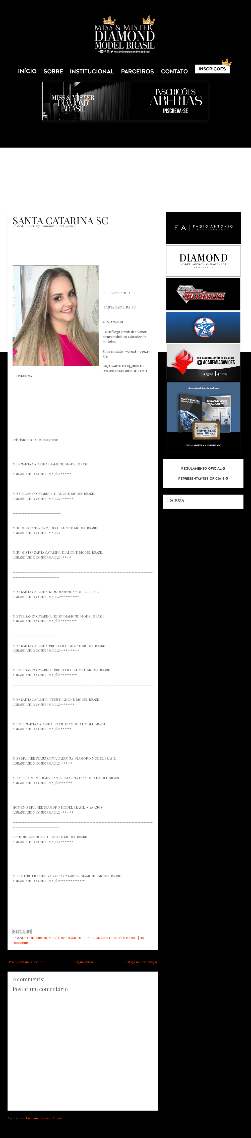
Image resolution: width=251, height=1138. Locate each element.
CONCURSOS (37, 938)
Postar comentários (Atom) (41, 1118)
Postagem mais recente (26, 962)
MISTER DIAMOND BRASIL (116, 938)
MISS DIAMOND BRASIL (76, 938)
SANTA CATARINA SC (60, 220)
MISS (52, 938)
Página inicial (84, 962)
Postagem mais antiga (140, 962)
